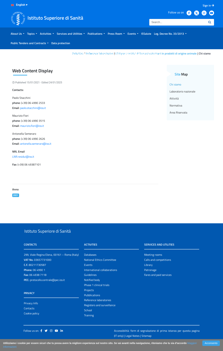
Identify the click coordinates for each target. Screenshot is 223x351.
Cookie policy (31, 321)
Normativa (176, 105)
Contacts (29, 316)
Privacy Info (31, 311)
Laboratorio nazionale (182, 91)
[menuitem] (17, 33)
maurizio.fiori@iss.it (32, 126)
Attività (174, 98)
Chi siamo (175, 84)
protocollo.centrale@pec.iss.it (47, 288)
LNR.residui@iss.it (23, 156)
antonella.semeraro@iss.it (35, 144)
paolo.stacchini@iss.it (33, 108)
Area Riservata (178, 112)
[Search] (177, 22)
